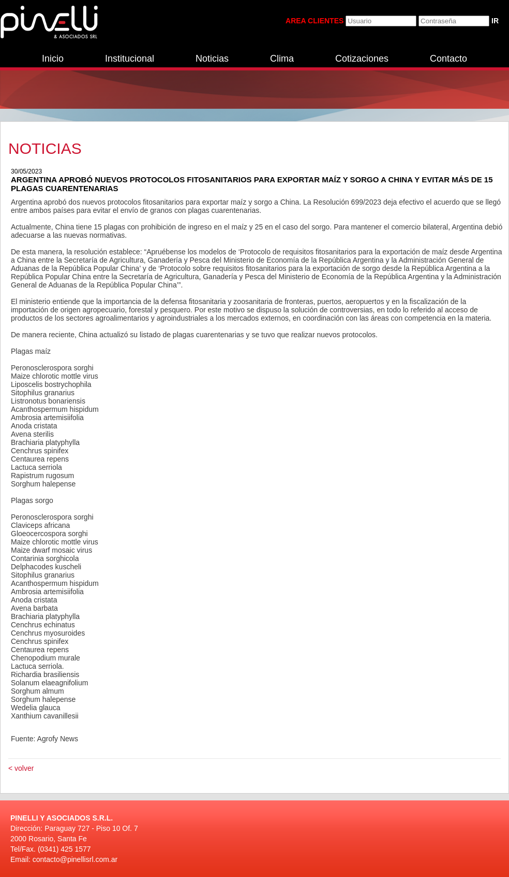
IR (495, 21)
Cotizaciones (361, 58)
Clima (282, 58)
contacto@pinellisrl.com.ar (75, 859)
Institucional (129, 58)
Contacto (448, 58)
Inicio (53, 58)
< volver (21, 768)
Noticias (212, 58)
